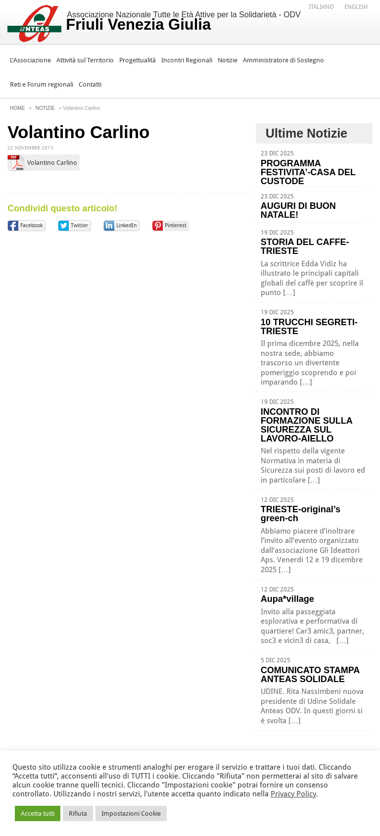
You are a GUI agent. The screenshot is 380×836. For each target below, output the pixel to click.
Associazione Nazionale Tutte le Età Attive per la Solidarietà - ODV (183, 21)
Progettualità (137, 60)
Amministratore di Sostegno (283, 60)
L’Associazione (30, 60)
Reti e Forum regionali (41, 84)
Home (17, 108)
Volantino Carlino (52, 162)
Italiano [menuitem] (321, 6)
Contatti (90, 84)
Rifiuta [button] (78, 813)
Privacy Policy (293, 793)
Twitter (79, 225)
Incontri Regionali (186, 60)
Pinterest (176, 225)
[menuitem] (321, 6)
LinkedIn (126, 225)
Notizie (228, 60)
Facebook (31, 225)
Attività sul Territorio (85, 60)
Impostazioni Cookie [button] (131, 813)
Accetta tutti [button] (37, 813)
